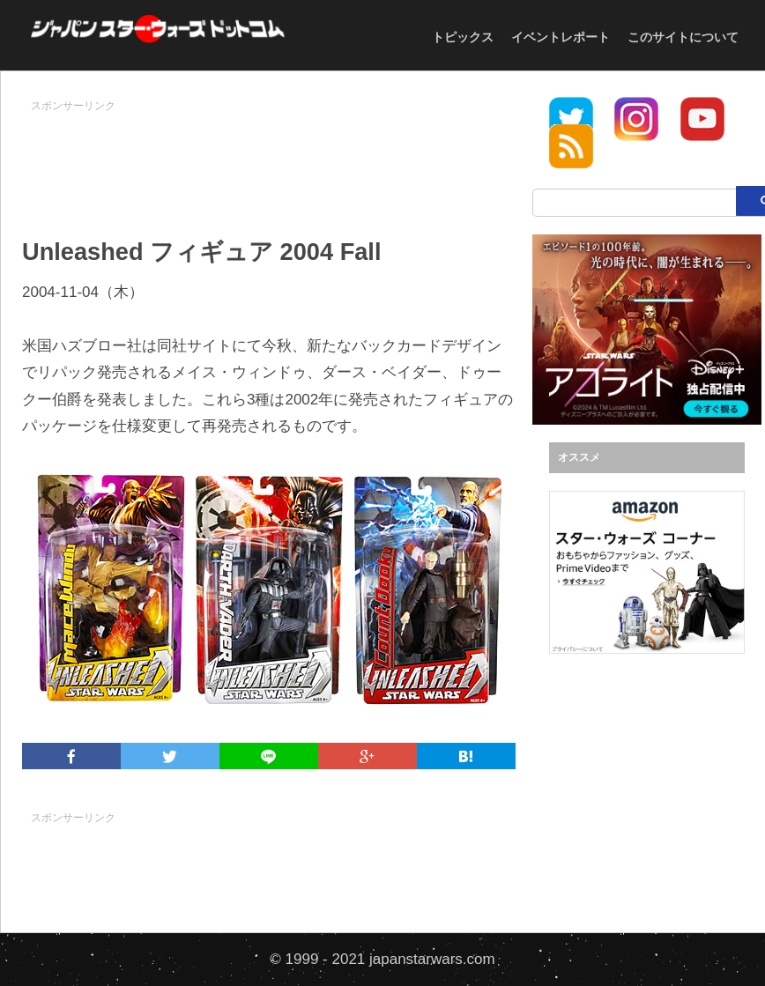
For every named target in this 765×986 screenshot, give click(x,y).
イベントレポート (560, 37)
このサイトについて (683, 37)
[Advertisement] (343, 159)
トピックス (463, 37)
